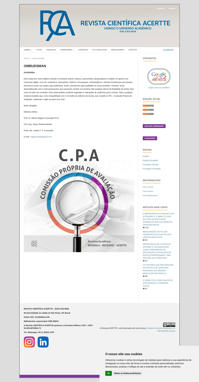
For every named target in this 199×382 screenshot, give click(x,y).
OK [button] (108, 373)
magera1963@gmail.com (41, 137)
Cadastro (160, 8)
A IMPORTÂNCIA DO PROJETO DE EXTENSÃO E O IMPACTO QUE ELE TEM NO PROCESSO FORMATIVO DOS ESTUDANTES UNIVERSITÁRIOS (158, 219)
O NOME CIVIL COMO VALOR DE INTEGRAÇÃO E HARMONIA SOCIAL (158, 283)
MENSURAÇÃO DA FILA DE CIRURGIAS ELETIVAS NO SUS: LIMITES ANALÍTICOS (157, 234)
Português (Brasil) (150, 164)
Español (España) (150, 160)
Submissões (66, 50)
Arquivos (51, 50)
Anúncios (83, 50)
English (146, 156)
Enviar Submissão (154, 126)
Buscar (168, 50)
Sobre (27, 50)
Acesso (171, 8)
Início (27, 58)
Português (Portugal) (152, 169)
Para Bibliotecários (150, 195)
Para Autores (148, 191)
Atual (39, 50)
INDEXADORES (117, 50)
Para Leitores (148, 187)
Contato (132, 50)
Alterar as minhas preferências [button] (127, 373)
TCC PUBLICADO (99, 50)
